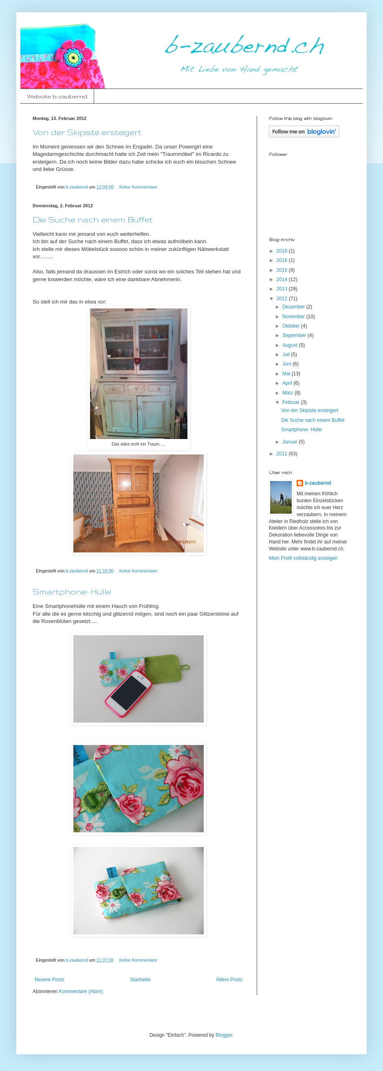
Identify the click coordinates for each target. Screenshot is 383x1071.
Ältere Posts (229, 979)
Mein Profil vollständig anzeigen (303, 558)
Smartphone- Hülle (72, 591)
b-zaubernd (318, 483)
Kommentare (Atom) (81, 991)
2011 (283, 454)
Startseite (140, 979)
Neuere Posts (49, 979)
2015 (283, 270)
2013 (283, 289)
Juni (287, 364)
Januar (290, 442)
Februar (291, 402)
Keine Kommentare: (139, 186)
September (295, 335)
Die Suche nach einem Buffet (93, 219)
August (290, 345)
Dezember (294, 307)
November (294, 316)
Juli (286, 354)
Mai (287, 374)
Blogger (224, 1035)
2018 (283, 251)
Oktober (291, 326)
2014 (283, 279)
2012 (283, 299)
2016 (283, 260)
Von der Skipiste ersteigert (87, 132)
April (287, 383)
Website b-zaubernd (57, 96)
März (288, 393)
